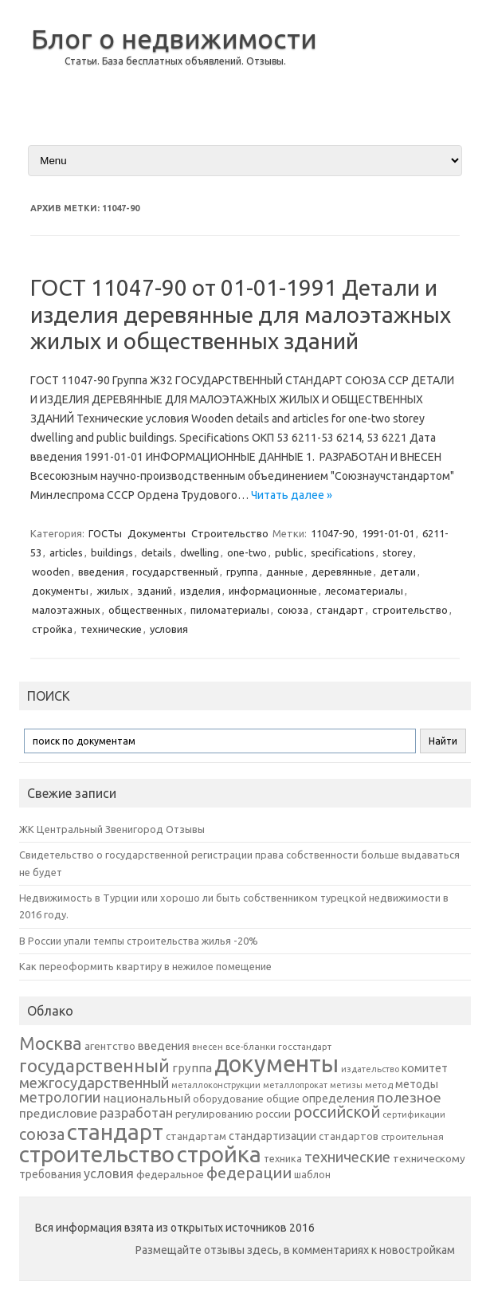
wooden (51, 571)
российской (336, 1112)
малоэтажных (66, 609)
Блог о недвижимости (174, 38)
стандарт (340, 609)
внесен (207, 1046)
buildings (112, 552)
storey (397, 552)
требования (50, 1174)
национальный (146, 1098)
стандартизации (272, 1136)
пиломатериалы (229, 609)
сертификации (413, 1114)
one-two (247, 552)
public (289, 552)
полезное (409, 1097)
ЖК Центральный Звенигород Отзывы (112, 829)
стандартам (196, 1136)
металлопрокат (295, 1085)
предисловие (58, 1113)
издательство (370, 1069)
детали (398, 571)
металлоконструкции (216, 1085)
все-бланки (250, 1046)
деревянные (342, 571)
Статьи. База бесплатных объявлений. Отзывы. (175, 61)
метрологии (59, 1097)
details (156, 552)
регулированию (214, 1114)
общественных (145, 609)
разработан (136, 1112)
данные (285, 571)
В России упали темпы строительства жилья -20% (138, 940)
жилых (112, 590)
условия (169, 629)
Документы (156, 533)
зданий (154, 590)
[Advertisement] (401, 71)
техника (283, 1158)
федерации (249, 1172)
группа (242, 571)
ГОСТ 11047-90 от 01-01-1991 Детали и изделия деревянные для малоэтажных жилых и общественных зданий (240, 314)
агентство (109, 1046)
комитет (425, 1068)
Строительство (230, 533)
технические (111, 629)
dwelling (199, 552)
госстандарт (304, 1046)
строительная (412, 1136)
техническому (429, 1158)
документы (60, 590)
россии (273, 1113)
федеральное (170, 1175)
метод (379, 1085)
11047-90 (332, 533)
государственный (175, 571)
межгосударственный (94, 1083)
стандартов (348, 1136)
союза (292, 609)
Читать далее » (291, 495)
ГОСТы (105, 533)
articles (66, 552)
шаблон (312, 1174)
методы (416, 1084)
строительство (410, 609)
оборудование (228, 1098)
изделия (200, 590)
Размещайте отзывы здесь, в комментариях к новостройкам (295, 1250)
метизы (346, 1085)
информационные (273, 590)
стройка (52, 629)
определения (338, 1098)
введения (101, 571)
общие (283, 1098)
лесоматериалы (364, 590)
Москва (50, 1043)
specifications (342, 552)
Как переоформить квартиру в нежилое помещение (145, 966)
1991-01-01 (388, 533)
